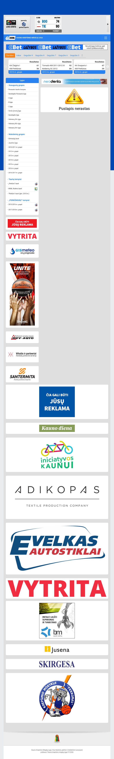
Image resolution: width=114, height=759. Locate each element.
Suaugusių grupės (16, 85)
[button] (22, 89)
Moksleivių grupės (16, 134)
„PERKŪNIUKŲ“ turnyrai (19, 200)
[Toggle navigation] (105, 37)
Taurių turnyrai (15, 179)
